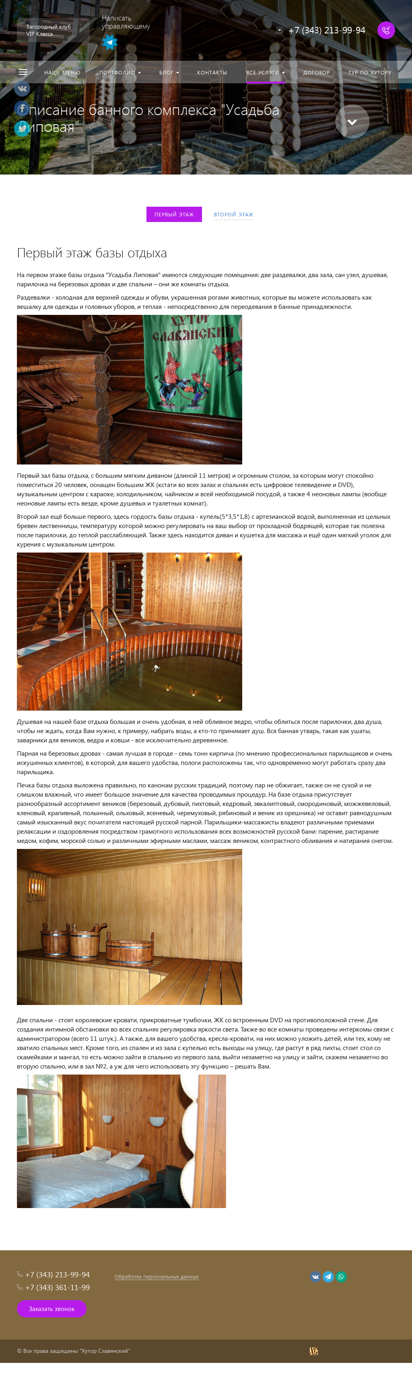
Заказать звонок (51, 1309)
